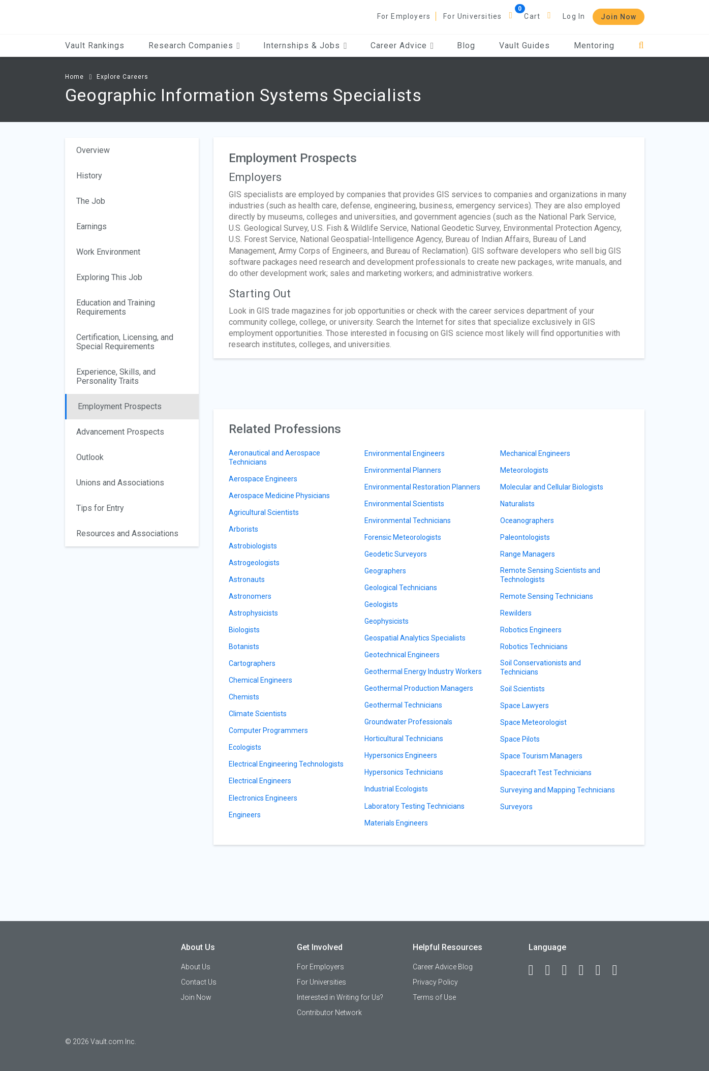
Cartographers (252, 663)
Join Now (618, 17)
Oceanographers (527, 520)
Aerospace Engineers (263, 479)
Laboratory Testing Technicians (414, 806)
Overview (93, 150)
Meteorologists (524, 470)
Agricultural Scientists (264, 512)
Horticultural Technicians (403, 739)
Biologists (244, 630)
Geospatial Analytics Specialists (415, 638)
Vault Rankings (95, 45)
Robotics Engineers (531, 630)
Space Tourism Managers (541, 756)
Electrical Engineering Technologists (286, 764)
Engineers (245, 815)
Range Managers (527, 554)
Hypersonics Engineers (400, 755)
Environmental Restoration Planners (422, 487)
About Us (195, 967)
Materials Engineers (396, 823)
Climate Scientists (258, 714)
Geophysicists (386, 621)
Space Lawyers (524, 705)
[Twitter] (569, 970)
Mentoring (594, 45)
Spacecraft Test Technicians (546, 773)
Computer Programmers (268, 730)
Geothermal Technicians (403, 705)
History (89, 175)
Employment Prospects (120, 406)
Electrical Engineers (260, 781)
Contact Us (199, 982)
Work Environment (108, 252)
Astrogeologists (254, 563)
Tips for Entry (100, 508)
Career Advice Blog (443, 967)
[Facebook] (536, 970)
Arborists (243, 529)
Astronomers (250, 596)
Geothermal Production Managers (418, 688)
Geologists (381, 604)
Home (74, 76)
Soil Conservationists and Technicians (540, 667)
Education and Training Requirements (115, 307)
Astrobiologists (253, 546)
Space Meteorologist (533, 722)
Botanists (244, 646)
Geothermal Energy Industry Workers (423, 671)
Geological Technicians (400, 588)
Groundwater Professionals (408, 722)
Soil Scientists (522, 689)
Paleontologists (525, 537)
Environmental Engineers (404, 453)
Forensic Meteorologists (402, 537)
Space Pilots (520, 739)
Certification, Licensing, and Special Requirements (124, 341)
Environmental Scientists (404, 504)
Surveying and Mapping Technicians (557, 790)
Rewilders (516, 613)
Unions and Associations (120, 482)
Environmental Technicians (407, 520)
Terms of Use (434, 997)
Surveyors (516, 807)
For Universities (472, 16)
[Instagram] (586, 970)
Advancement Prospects (120, 432)
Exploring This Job (109, 277)
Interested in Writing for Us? (340, 997)
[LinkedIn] (552, 970)
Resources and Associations (127, 533)
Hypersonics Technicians (403, 772)
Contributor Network (329, 1012)
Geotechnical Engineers (402, 655)
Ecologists (245, 747)
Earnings (91, 226)
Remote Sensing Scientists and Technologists (550, 575)
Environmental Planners (402, 470)
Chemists (244, 697)
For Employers (404, 16)
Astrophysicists (253, 613)
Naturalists (517, 504)
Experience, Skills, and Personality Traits (116, 376)
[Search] (641, 45)
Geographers (385, 571)
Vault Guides (524, 45)
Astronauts (247, 579)
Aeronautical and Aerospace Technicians (274, 457)
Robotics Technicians (534, 646)
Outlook (90, 457)
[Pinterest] (603, 970)
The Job (90, 201)
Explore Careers (122, 76)
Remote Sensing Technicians (546, 596)
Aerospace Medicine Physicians (279, 496)
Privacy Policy (435, 982)
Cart (532, 16)
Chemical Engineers (260, 680)
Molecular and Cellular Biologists (551, 487)
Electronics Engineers (263, 798)
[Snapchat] (619, 970)
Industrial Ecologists (396, 789)
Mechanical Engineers (535, 453)
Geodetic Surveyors (395, 554)
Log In (574, 16)
